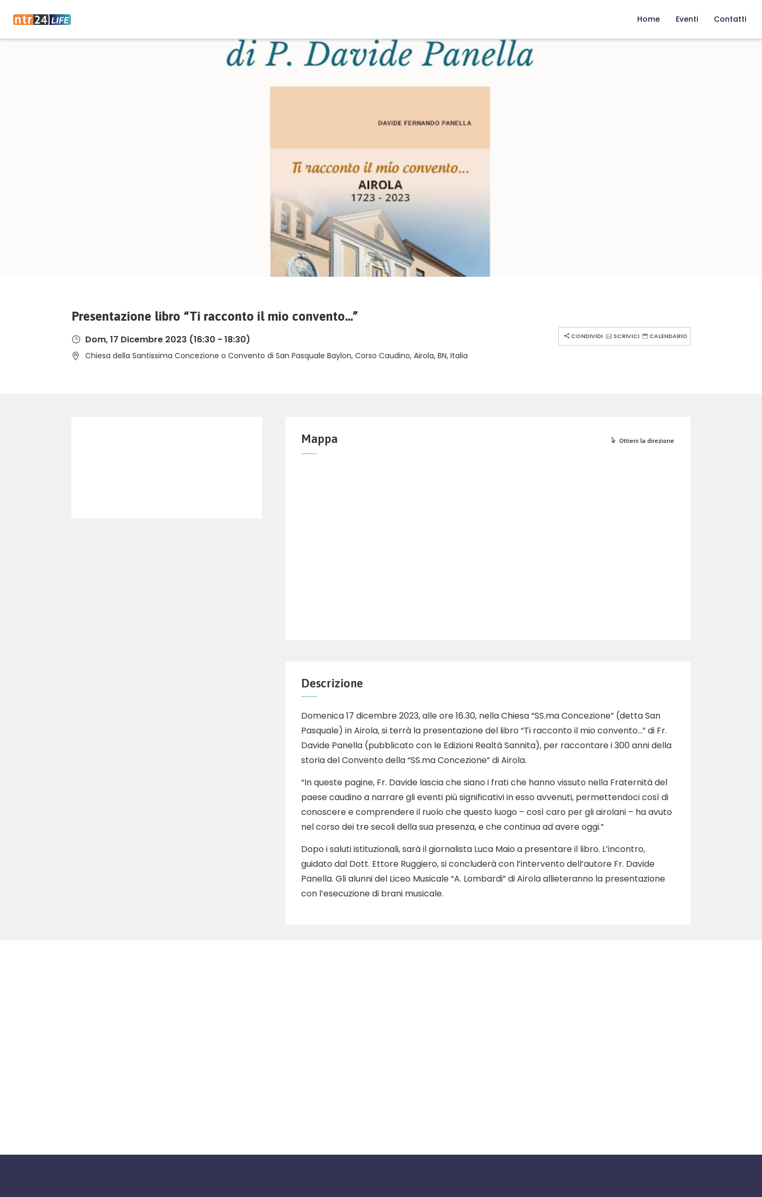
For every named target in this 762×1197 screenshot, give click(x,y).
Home (648, 19)
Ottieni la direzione (642, 441)
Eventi (687, 19)
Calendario (663, 336)
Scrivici (621, 336)
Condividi (582, 336)
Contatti (730, 19)
